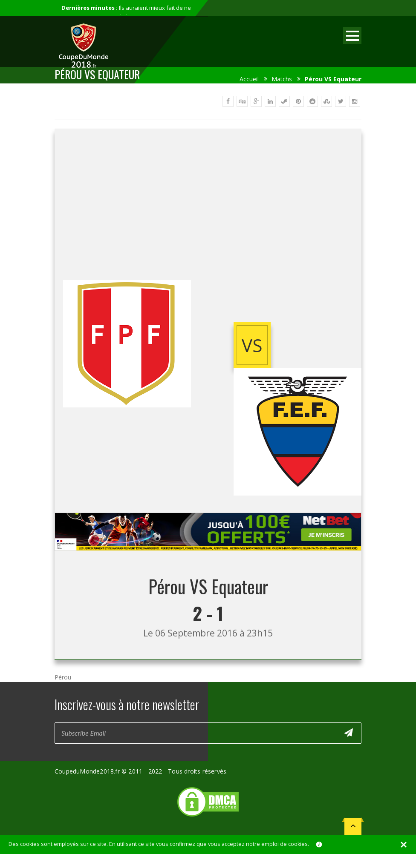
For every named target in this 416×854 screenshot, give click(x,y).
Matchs (282, 79)
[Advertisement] (208, 211)
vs (252, 345)
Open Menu (352, 35)
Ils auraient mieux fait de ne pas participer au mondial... (126, 12)
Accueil (249, 79)
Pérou (63, 677)
